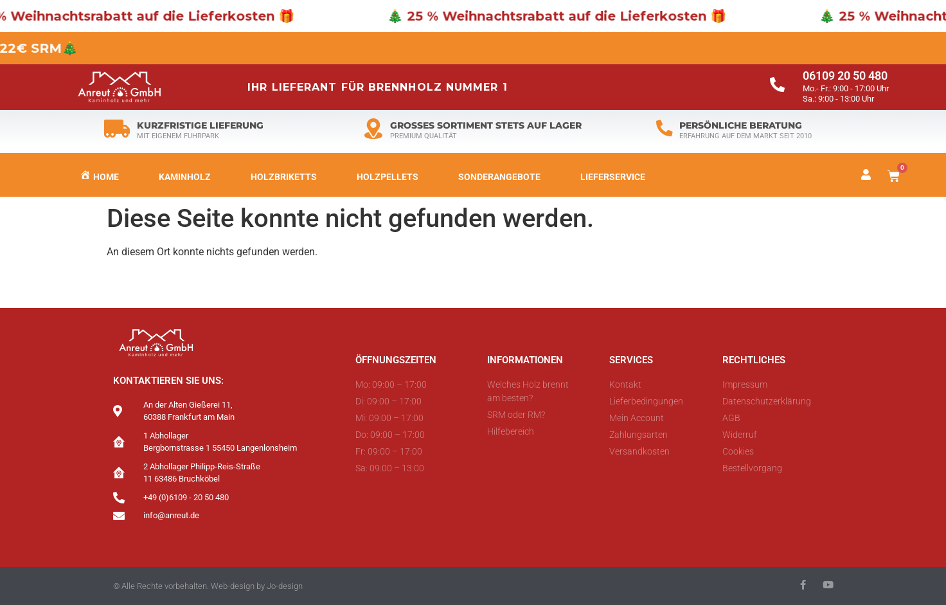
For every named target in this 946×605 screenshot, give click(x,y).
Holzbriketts (284, 177)
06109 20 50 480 (845, 75)
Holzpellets (387, 177)
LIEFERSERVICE (612, 177)
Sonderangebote (499, 177)
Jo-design (285, 586)
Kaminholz (185, 177)
